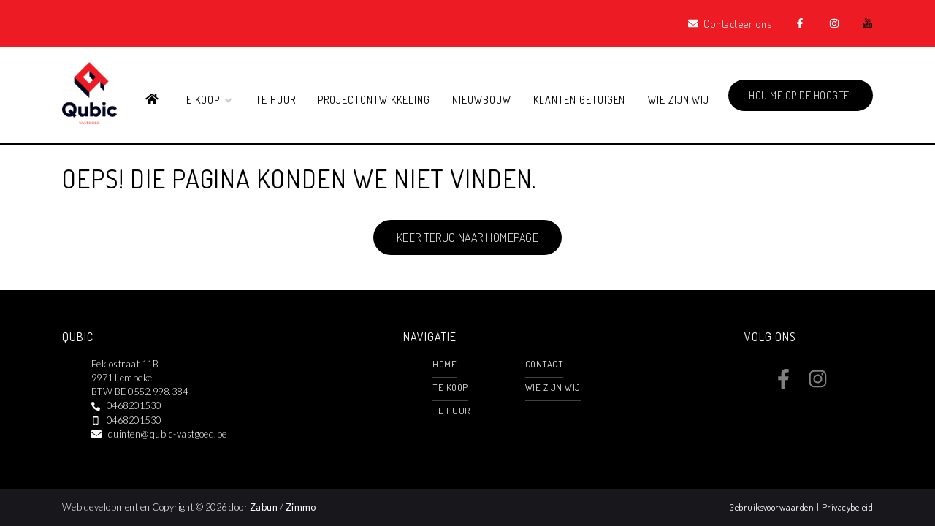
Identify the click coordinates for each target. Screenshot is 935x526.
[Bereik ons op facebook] (783, 384)
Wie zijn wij (679, 99)
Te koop (450, 387)
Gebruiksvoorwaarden (773, 507)
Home (444, 364)
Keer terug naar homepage (468, 237)
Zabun (264, 507)
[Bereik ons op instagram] (818, 384)
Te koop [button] (207, 99)
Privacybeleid (847, 507)
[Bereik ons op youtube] (851, 384)
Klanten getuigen (579, 99)
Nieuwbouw (481, 99)
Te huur (276, 99)
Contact (544, 364)
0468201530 (134, 405)
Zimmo (301, 507)
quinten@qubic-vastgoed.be (167, 434)
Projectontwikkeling (374, 99)
